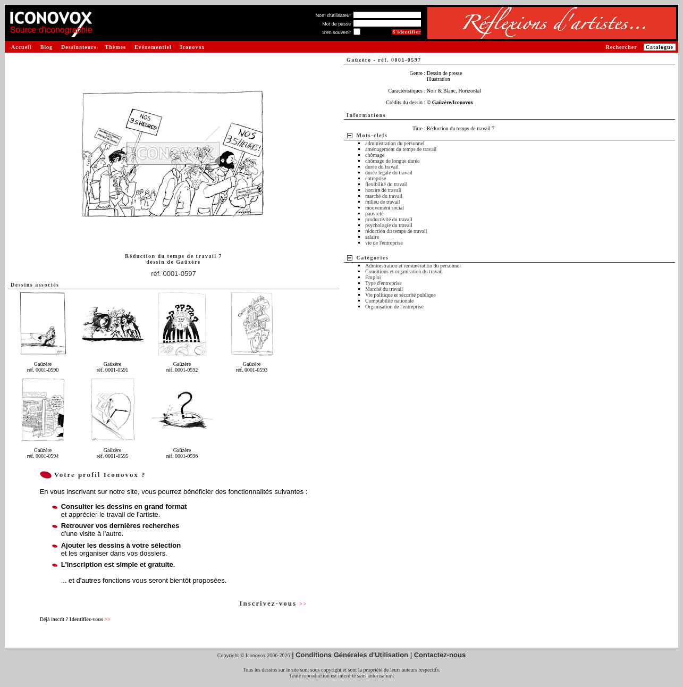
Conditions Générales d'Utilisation (352, 655)
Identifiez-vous (89, 619)
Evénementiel (153, 47)
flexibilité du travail (386, 184)
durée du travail (382, 167)
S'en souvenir (336, 32)
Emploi (373, 277)
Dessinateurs (78, 47)
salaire (372, 237)
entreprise (375, 178)
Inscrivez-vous (273, 603)
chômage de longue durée (392, 161)
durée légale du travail (388, 172)
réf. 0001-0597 (173, 274)
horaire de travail (383, 190)
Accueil (21, 47)
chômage (374, 155)
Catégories (373, 258)
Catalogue (659, 47)
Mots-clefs (372, 135)
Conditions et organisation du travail (404, 271)
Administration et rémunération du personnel (413, 266)
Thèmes (115, 47)
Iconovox (192, 47)
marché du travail (383, 196)
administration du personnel (395, 143)
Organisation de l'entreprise (394, 306)
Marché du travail (384, 289)
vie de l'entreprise (384, 243)
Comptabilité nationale (389, 301)
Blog (46, 47)
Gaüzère (188, 262)
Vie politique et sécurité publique (400, 295)
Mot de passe (336, 24)
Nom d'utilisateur (333, 15)
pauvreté (374, 213)
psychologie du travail (388, 225)
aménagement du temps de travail (400, 149)
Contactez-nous (440, 655)
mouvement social (384, 208)
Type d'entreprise (383, 283)
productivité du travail (388, 219)
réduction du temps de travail (396, 231)
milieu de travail (382, 202)
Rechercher (621, 47)
